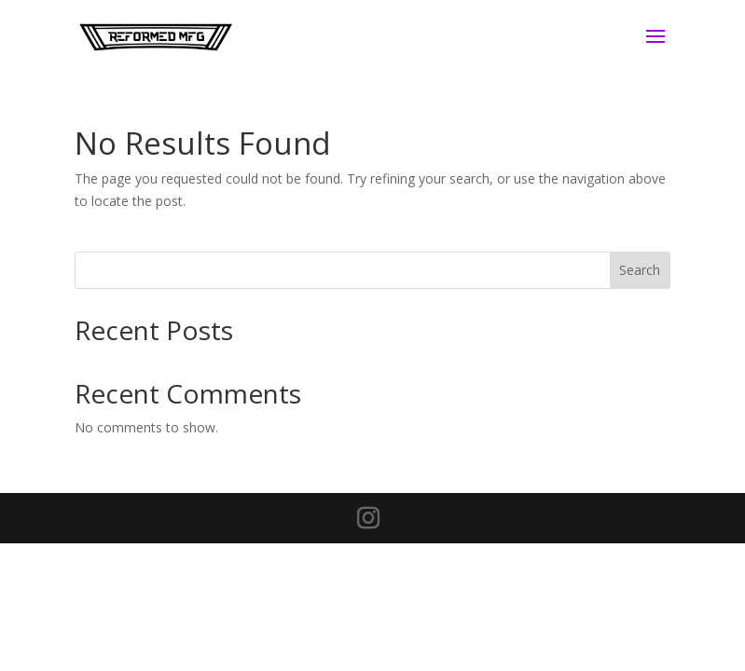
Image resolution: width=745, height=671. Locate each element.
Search (639, 270)
